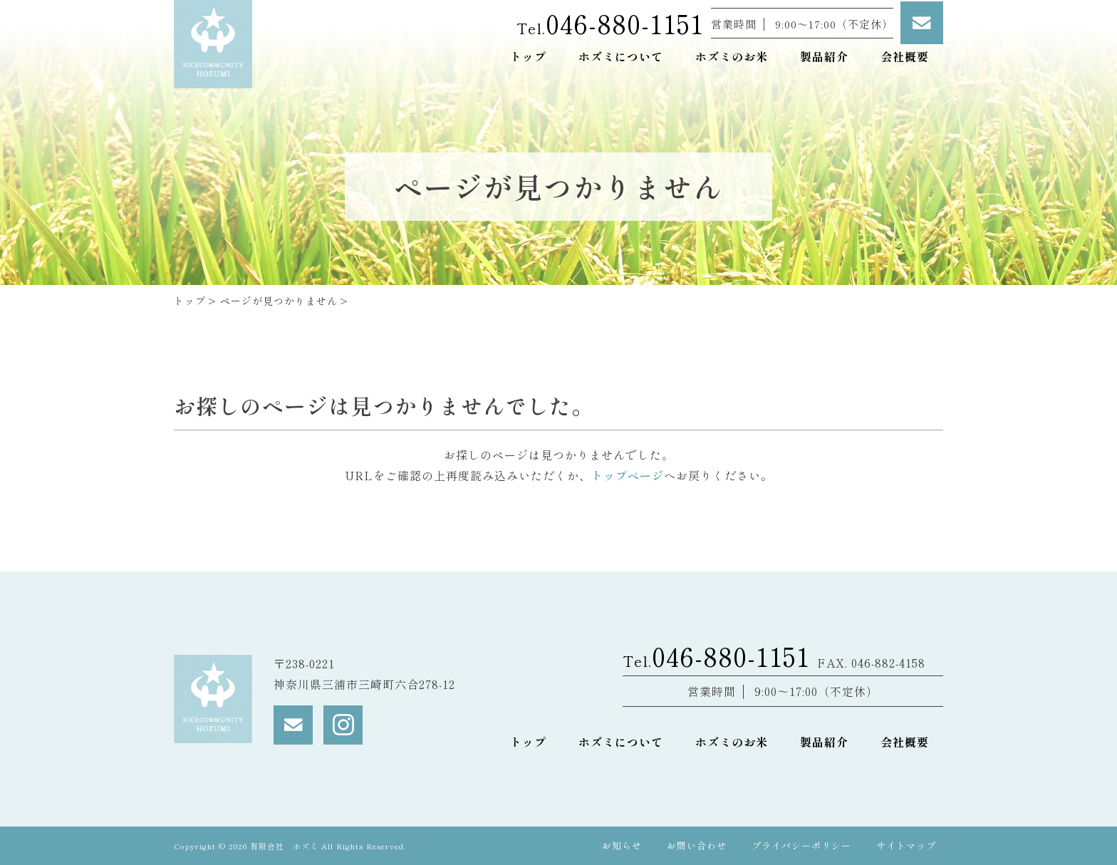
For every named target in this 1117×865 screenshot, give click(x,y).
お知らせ (622, 845)
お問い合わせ (697, 845)
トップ (190, 301)
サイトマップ (906, 845)
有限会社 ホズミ (285, 845)
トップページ (627, 475)
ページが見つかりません (279, 301)
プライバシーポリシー (801, 845)
